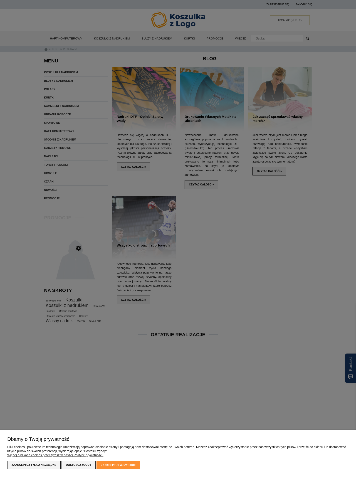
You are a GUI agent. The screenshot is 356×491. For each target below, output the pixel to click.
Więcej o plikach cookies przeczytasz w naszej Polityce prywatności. (55, 455)
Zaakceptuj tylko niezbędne (34, 465)
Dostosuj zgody (78, 465)
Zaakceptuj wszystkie (118, 465)
